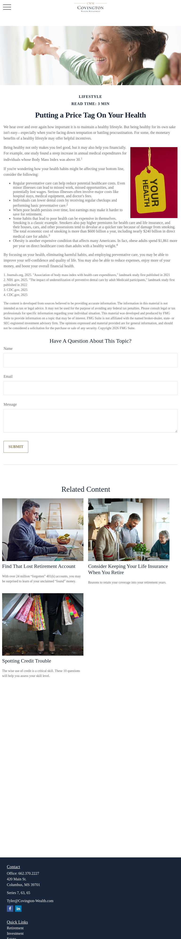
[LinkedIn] (18, 908)
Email (8, 376)
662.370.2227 (28, 873)
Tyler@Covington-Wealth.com (30, 901)
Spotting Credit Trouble (26, 661)
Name (8, 349)
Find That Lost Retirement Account (38, 566)
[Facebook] (10, 908)
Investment (15, 933)
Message (10, 404)
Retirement (15, 928)
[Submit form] (16, 447)
